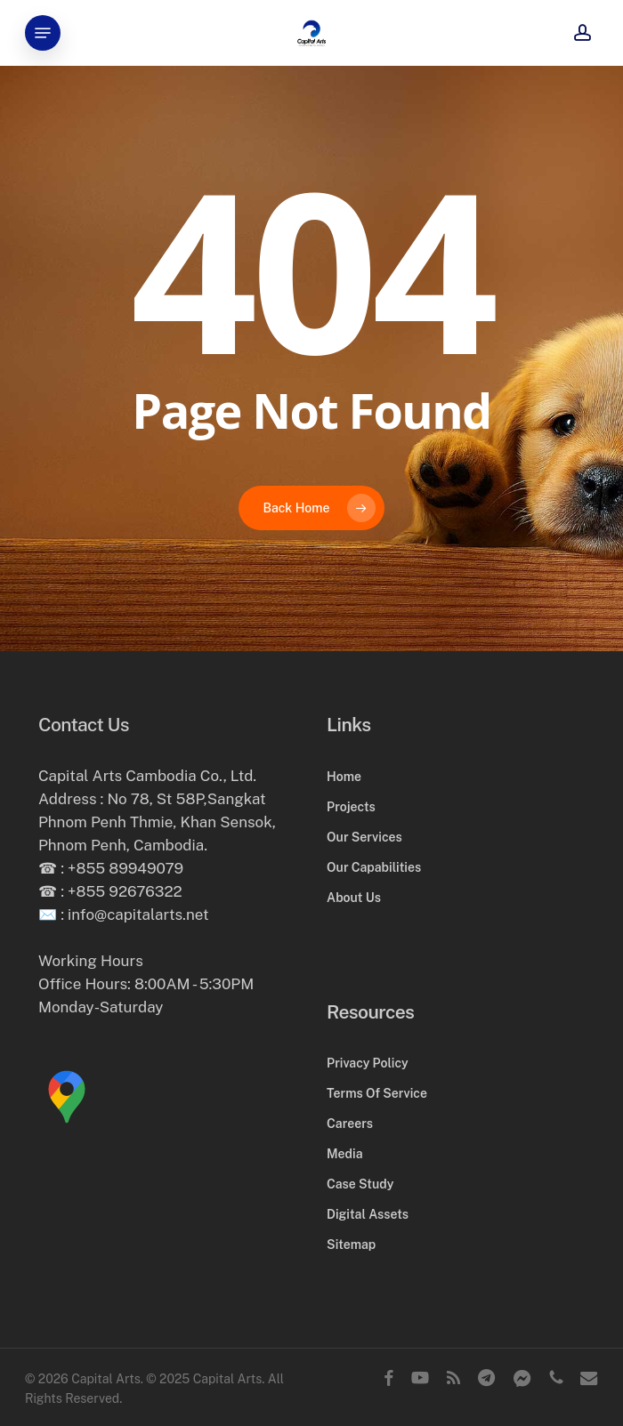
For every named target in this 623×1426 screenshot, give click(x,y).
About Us (354, 897)
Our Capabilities (374, 867)
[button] (43, 33)
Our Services (364, 837)
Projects (351, 807)
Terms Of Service (377, 1093)
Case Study (360, 1184)
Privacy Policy (367, 1063)
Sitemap (351, 1244)
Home (344, 776)
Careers (350, 1123)
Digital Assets (368, 1214)
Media (344, 1154)
